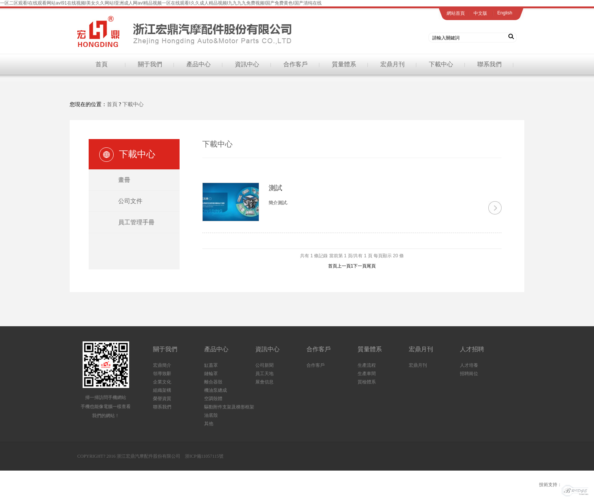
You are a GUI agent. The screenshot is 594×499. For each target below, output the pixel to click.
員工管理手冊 (136, 222)
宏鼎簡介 (162, 365)
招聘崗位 (469, 373)
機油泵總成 (215, 390)
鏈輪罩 (211, 373)
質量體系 (344, 64)
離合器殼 (213, 382)
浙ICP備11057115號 (204, 456)
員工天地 (264, 373)
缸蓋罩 (211, 365)
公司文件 (130, 201)
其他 (208, 423)
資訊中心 (247, 64)
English (504, 13)
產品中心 (198, 64)
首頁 (101, 64)
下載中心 (441, 64)
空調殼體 (213, 398)
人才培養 (469, 365)
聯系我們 (489, 64)
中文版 (480, 13)
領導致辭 (162, 373)
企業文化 (162, 382)
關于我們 (150, 64)
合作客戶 (295, 64)
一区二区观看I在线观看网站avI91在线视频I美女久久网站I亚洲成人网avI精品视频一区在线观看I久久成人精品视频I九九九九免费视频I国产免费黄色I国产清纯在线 (161, 3)
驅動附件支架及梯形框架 (229, 407)
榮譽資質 (162, 398)
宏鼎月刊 (392, 64)
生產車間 (367, 373)
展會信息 (264, 382)
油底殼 (211, 415)
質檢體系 (367, 382)
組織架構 (162, 390)
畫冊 (124, 180)
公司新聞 (264, 365)
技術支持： (563, 484)
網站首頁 (456, 13)
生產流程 (367, 365)
